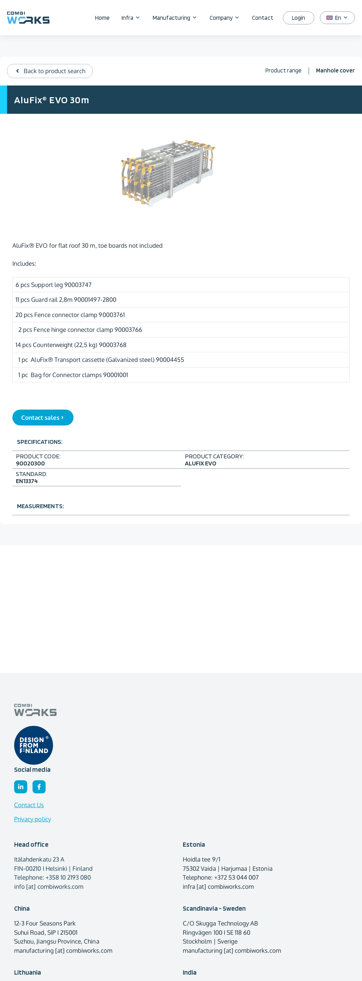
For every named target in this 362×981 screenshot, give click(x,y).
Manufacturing (178, 17)
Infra (134, 17)
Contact (262, 17)
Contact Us (29, 805)
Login (298, 17)
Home (102, 17)
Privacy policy (32, 819)
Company (228, 17)
